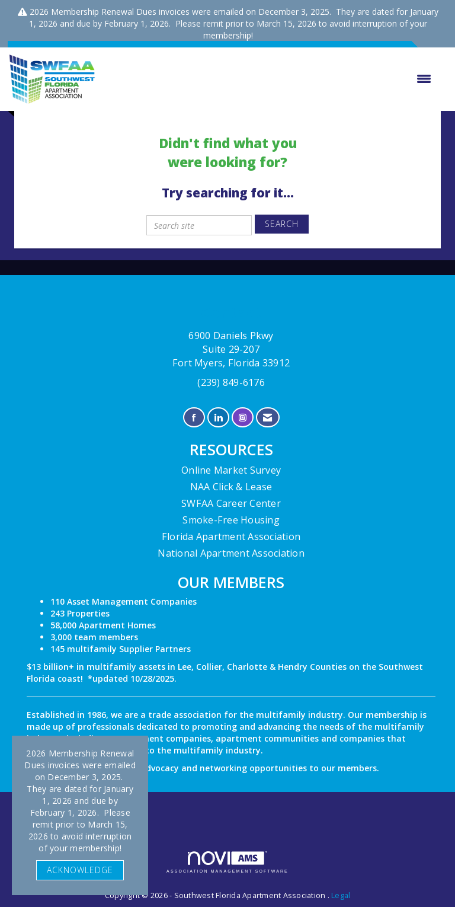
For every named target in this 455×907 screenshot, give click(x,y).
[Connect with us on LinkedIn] (218, 417)
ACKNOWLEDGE (80, 870)
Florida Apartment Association (231, 536)
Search (282, 223)
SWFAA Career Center (231, 503)
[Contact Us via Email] (267, 417)
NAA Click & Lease (231, 486)
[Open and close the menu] (269, 79)
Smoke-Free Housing (231, 519)
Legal (340, 895)
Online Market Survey (231, 470)
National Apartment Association (231, 553)
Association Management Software (227, 862)
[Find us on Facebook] (194, 417)
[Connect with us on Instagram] (243, 417)
